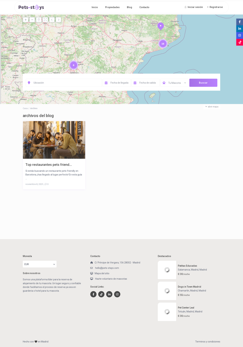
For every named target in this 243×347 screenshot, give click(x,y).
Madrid (203, 269)
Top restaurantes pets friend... (48, 164)
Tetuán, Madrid (186, 311)
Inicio (95, 7)
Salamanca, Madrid (188, 269)
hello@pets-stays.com (107, 268)
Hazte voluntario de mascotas (111, 278)
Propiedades (112, 7)
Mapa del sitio (102, 273)
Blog (129, 7)
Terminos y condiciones (207, 341)
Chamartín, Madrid (188, 290)
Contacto (144, 7)
